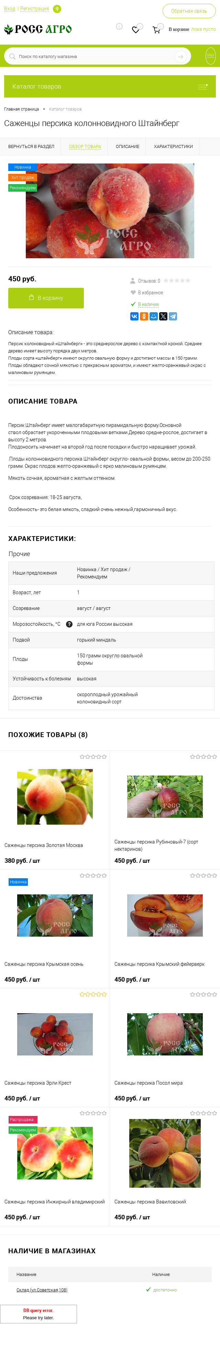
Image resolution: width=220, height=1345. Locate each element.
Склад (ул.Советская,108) (41, 1289)
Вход (9, 8)
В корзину (46, 297)
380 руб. (22, 860)
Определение (57, 9)
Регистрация (34, 8)
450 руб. (22, 278)
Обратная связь (189, 11)
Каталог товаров (110, 86)
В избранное (146, 292)
